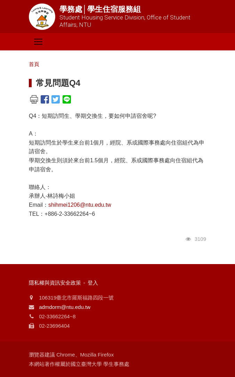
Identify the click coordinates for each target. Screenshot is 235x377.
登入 (93, 283)
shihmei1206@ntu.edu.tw (79, 205)
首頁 (34, 64)
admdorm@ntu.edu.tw (64, 307)
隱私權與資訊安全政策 (55, 283)
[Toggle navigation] (38, 41)
